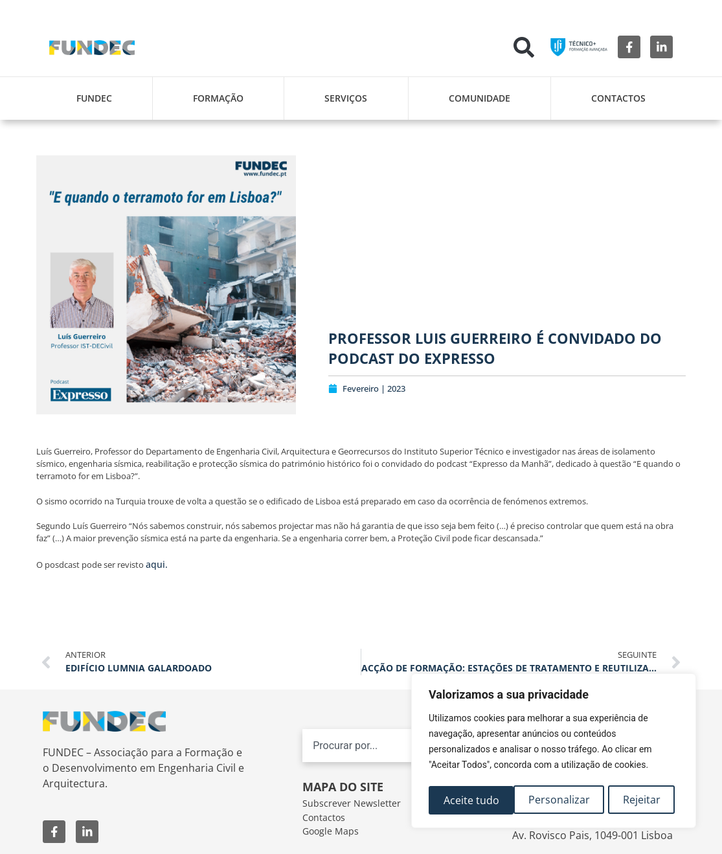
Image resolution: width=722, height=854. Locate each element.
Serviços (345, 98)
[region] (553, 752)
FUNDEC (94, 98)
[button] (524, 47)
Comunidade (479, 98)
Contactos (618, 98)
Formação (218, 98)
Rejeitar (557, 800)
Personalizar (473, 800)
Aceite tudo (636, 800)
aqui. (157, 564)
